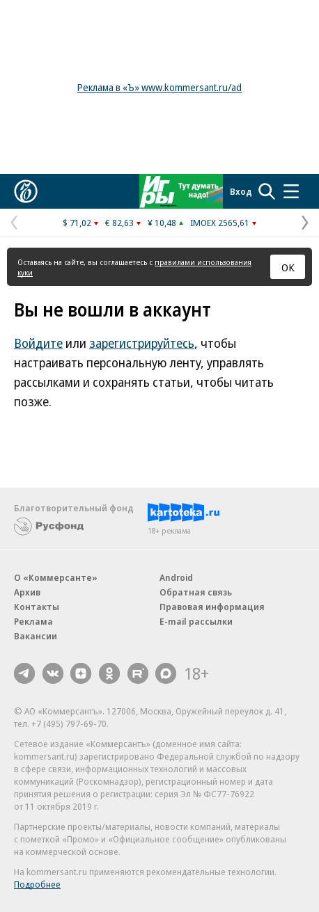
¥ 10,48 (162, 222)
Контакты (36, 606)
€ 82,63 (119, 222)
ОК (288, 267)
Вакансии (35, 636)
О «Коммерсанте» (56, 577)
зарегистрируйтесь (141, 343)
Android (176, 577)
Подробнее (37, 884)
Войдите (38, 343)
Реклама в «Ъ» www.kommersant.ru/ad (159, 87)
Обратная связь (196, 592)
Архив (27, 592)
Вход (241, 191)
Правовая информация (212, 606)
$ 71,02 (77, 222)
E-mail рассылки (196, 621)
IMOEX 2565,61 (219, 222)
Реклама (33, 621)
